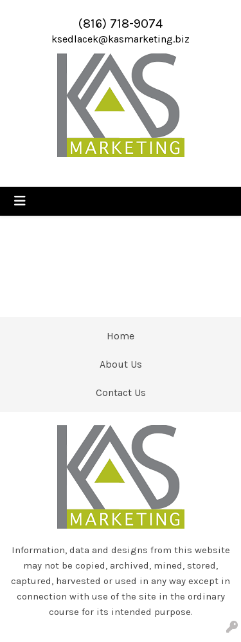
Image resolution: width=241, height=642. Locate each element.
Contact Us (121, 392)
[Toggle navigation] (19, 201)
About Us (121, 364)
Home (120, 336)
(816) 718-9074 (120, 23)
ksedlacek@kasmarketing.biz (120, 39)
